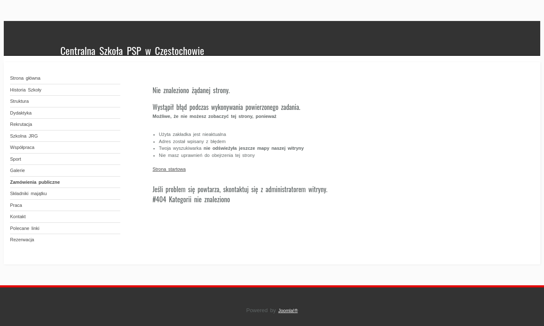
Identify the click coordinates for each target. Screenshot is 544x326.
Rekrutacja (21, 124)
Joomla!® (288, 310)
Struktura (19, 101)
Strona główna (25, 78)
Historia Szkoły (25, 89)
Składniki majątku (28, 193)
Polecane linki (24, 228)
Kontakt (18, 216)
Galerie (17, 170)
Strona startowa (169, 169)
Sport (15, 159)
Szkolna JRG (24, 135)
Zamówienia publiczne (35, 182)
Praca (16, 205)
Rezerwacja (22, 239)
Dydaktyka (20, 112)
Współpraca (22, 147)
